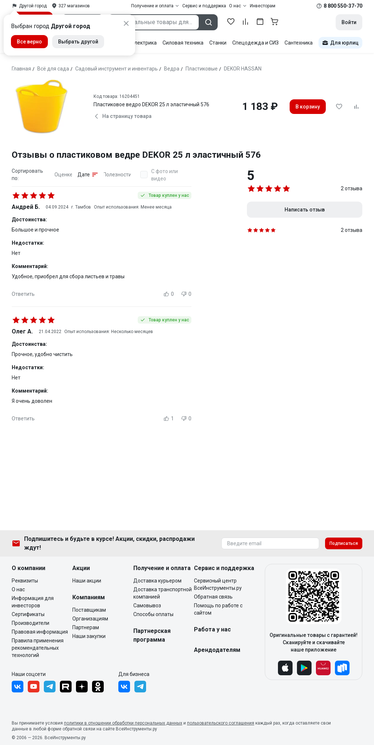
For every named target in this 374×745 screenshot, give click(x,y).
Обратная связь (213, 597)
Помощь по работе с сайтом (218, 609)
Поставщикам (89, 610)
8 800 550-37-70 (343, 6)
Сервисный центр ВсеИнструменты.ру (218, 584)
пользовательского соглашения (220, 723)
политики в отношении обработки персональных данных (123, 723)
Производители (30, 623)
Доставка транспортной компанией (162, 593)
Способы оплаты (153, 614)
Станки (217, 43)
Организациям (90, 619)
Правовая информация (40, 632)
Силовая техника (183, 43)
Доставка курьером (157, 581)
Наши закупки (89, 636)
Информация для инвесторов (33, 601)
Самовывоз (147, 605)
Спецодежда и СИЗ (255, 43)
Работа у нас (212, 629)
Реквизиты (25, 581)
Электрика (144, 43)
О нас (18, 589)
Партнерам (85, 627)
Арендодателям (217, 649)
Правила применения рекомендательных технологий (38, 648)
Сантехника (299, 43)
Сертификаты (28, 614)
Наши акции (86, 581)
